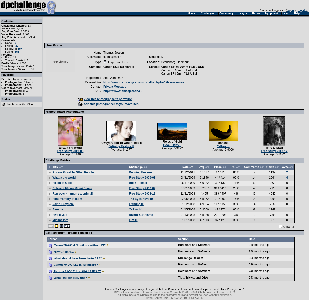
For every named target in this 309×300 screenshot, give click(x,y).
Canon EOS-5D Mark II (118, 67)
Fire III (133, 220)
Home (108, 289)
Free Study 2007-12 (274, 151)
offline (29, 104)
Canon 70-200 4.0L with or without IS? (77, 245)
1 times (28, 82)
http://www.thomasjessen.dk (122, 91)
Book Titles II (172, 145)
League (150, 289)
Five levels (59, 214)
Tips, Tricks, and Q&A (193, 277)
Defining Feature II (121, 146)
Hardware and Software (194, 245)
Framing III (136, 204)
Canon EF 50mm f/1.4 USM (179, 70)
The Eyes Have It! (141, 199)
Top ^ (241, 289)
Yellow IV (223, 146)
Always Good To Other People (121, 143)
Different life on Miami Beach (72, 188)
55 (16, 45)
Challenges (121, 289)
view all (28, 87)
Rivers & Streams (141, 214)
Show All (288, 227)
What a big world (70, 147)
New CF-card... (61, 252)
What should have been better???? (75, 258)
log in (290, 10)
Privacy (231, 289)
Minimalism (60, 220)
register (302, 10)
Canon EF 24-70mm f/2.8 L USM (182, 67)
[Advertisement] (133, 30)
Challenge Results (190, 258)
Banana (223, 143)
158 (17, 51)
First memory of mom (67, 199)
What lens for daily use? (68, 277)
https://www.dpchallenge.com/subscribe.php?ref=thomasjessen (143, 82)
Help (204, 289)
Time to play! (274, 147)
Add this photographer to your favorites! (109, 104)
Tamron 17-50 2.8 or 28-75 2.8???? (75, 271)
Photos (161, 289)
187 (20, 48)
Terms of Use (217, 289)
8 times (27, 85)
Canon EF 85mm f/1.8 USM (179, 73)
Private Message (114, 86)
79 (14, 43)
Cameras (173, 289)
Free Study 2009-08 (70, 151)
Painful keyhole (63, 204)
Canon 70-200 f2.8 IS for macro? (73, 264)
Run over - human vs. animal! (72, 193)
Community (137, 289)
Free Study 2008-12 (142, 193)
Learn (195, 289)
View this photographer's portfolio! (105, 99)
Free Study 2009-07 (142, 188)
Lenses (185, 289)
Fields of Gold (172, 141)
